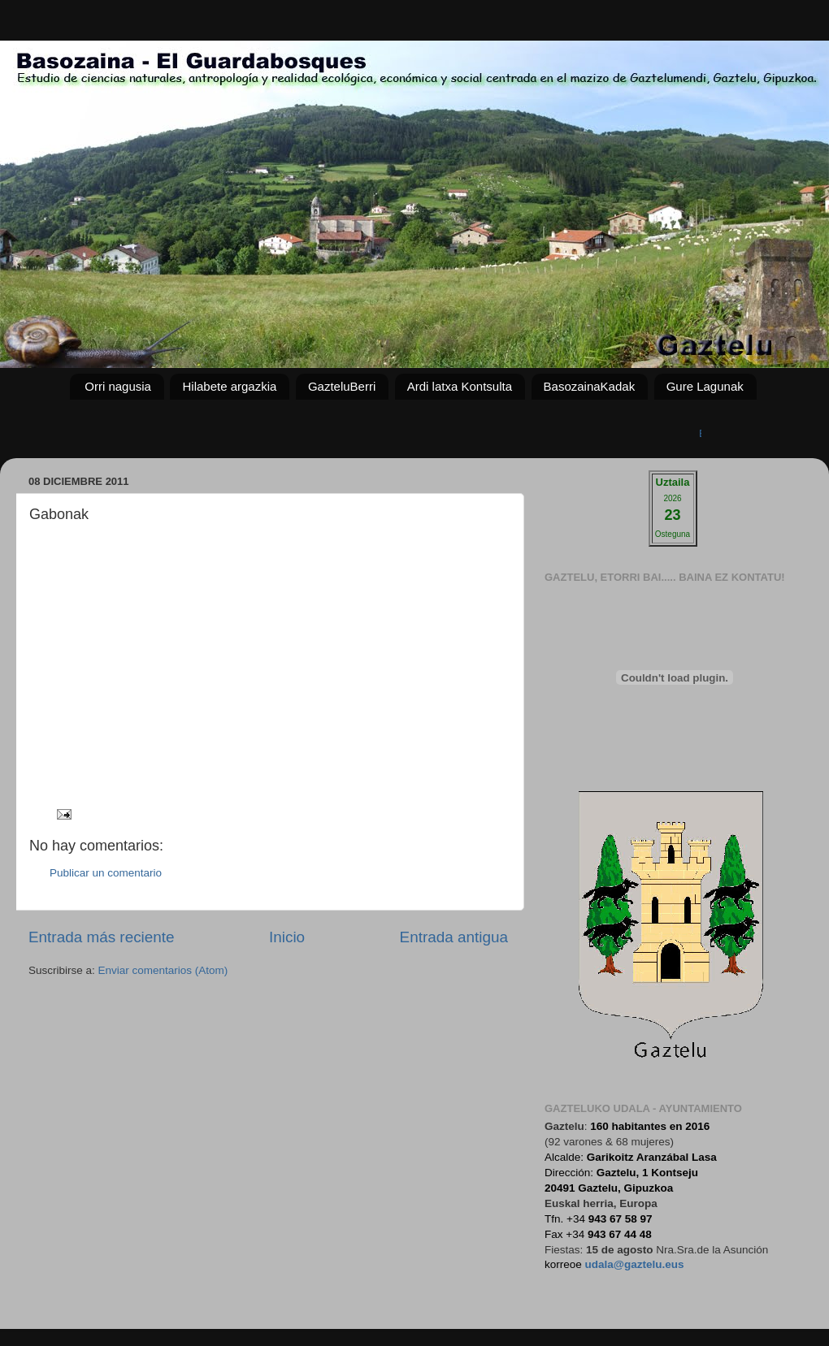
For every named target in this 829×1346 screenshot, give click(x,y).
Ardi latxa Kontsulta (459, 386)
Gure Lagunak (705, 386)
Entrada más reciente (101, 937)
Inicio (287, 937)
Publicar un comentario (106, 873)
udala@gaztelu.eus (634, 1264)
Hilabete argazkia (229, 386)
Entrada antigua (454, 937)
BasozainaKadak (590, 386)
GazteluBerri (341, 386)
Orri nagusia (118, 386)
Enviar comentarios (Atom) (163, 970)
